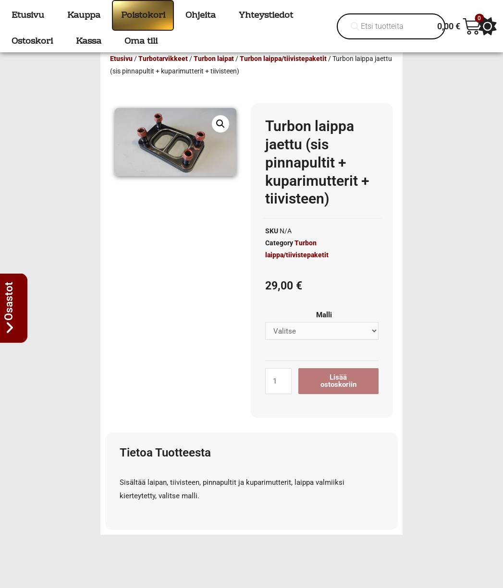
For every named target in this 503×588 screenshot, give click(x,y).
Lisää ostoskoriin (338, 395)
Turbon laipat (214, 72)
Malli (324, 328)
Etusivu (121, 72)
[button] (220, 137)
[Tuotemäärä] (278, 395)
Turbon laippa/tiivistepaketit (283, 72)
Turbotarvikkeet (163, 72)
